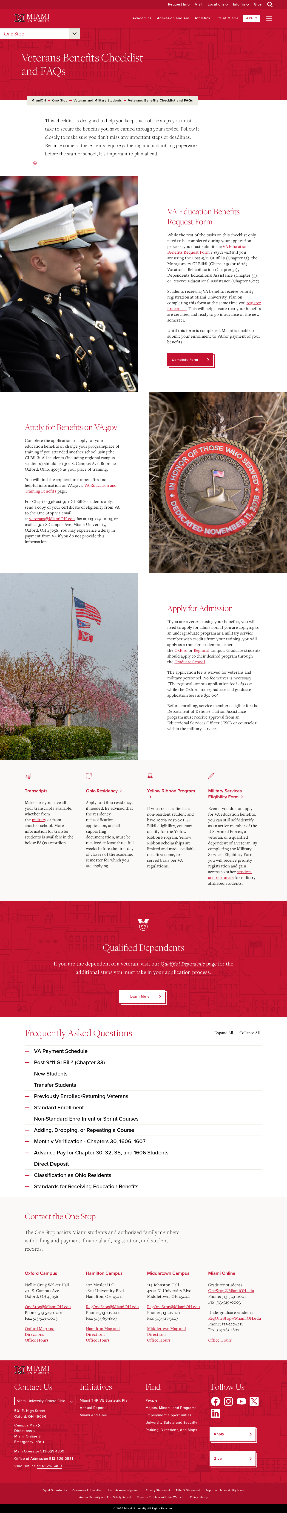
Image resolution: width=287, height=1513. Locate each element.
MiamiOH (38, 100)
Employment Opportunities (168, 1415)
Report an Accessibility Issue (225, 1490)
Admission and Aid (173, 18)
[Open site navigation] (269, 18)
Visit (199, 4)
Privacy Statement (158, 1490)
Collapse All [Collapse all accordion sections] (249, 1032)
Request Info (179, 4)
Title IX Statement (188, 1490)
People (151, 1400)
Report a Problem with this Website (161, 1497)
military (39, 819)
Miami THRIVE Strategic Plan (105, 1400)
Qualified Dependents (182, 963)
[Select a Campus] (45, 1401)
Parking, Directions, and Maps (171, 1430)
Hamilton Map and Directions (103, 1331)
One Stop (14, 34)
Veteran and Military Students (98, 100)
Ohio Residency (102, 791)
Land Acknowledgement (124, 1490)
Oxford (181, 650)
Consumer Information (87, 1490)
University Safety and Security (171, 1422)
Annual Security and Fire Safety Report (105, 1497)
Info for (239, 4)
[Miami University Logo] (31, 18)
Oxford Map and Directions (40, 1331)
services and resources (230, 874)
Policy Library (199, 1497)
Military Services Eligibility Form (225, 794)
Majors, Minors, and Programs (170, 1408)
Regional (202, 650)
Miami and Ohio (93, 1415)
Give (258, 4)
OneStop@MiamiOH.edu (48, 1306)
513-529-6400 (49, 1466)
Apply (252, 18)
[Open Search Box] (270, 4)
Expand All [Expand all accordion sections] (223, 1032)
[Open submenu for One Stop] (74, 33)
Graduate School (189, 661)
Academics (141, 18)
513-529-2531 (61, 1458)
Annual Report (92, 1408)
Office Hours (37, 1339)
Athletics (202, 18)
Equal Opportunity (55, 1490)
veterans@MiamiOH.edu (52, 518)
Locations (216, 4)
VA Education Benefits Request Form (207, 249)
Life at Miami (227, 18)
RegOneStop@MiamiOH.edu (112, 1306)
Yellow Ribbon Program (171, 791)
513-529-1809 (52, 1451)
